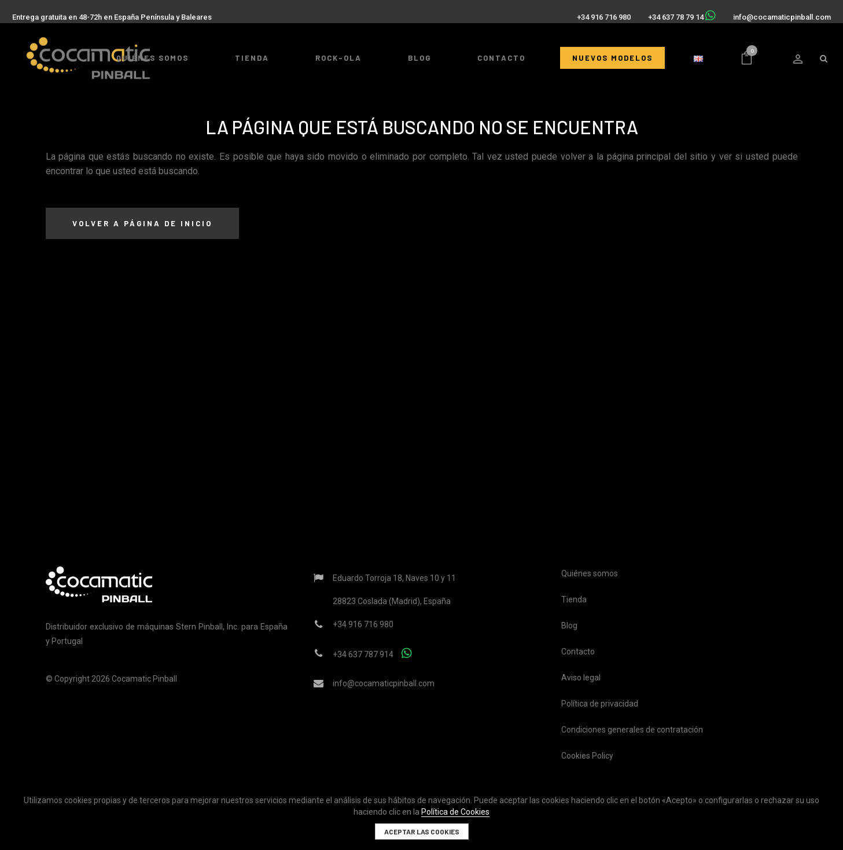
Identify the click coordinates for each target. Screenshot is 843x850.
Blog (569, 625)
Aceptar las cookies (421, 831)
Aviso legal (581, 677)
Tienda (574, 599)
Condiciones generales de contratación (632, 729)
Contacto (578, 651)
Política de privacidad (599, 703)
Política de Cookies (455, 811)
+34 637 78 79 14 (670, 12)
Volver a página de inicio (142, 223)
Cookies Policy (587, 755)
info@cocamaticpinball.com (777, 12)
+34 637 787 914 (363, 654)
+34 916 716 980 (598, 12)
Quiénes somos (589, 573)
